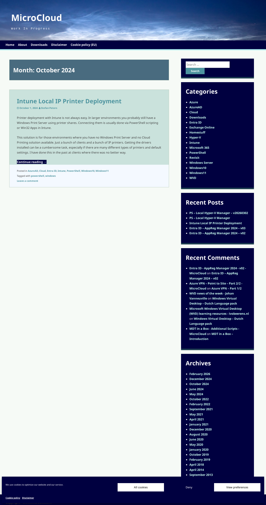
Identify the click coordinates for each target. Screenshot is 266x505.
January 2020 (198, 450)
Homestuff (197, 132)
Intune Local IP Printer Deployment (69, 101)
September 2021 (201, 409)
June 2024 (196, 389)
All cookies (141, 487)
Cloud (42, 170)
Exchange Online (201, 127)
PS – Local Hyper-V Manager (209, 218)
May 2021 (196, 414)
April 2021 (196, 419)
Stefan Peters (49, 108)
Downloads (39, 45)
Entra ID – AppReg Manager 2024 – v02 (217, 233)
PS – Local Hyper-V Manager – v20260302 (218, 213)
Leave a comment (27, 180)
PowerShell (73, 170)
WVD (192, 178)
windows (50, 175)
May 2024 (196, 394)
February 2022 (199, 404)
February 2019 (199, 460)
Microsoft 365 (199, 148)
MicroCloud (36, 17)
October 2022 (199, 399)
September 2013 (201, 475)
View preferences (237, 487)
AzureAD (33, 170)
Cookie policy (13, 497)
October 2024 (199, 384)
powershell (37, 175)
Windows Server (201, 163)
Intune (62, 170)
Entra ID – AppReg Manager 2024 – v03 (217, 228)
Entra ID (52, 170)
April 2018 (196, 465)
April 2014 (196, 470)
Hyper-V (195, 137)
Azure (193, 102)
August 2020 (198, 434)
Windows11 (102, 170)
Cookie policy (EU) (84, 45)
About (22, 45)
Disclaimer (28, 497)
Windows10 (87, 170)
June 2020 (196, 439)
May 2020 (196, 445)
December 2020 (200, 429)
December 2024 (200, 379)
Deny (189, 487)
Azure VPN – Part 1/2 (226, 288)
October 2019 (199, 455)
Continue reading (32, 162)
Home (10, 45)
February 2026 (199, 374)
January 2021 (198, 424)
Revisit (194, 158)
